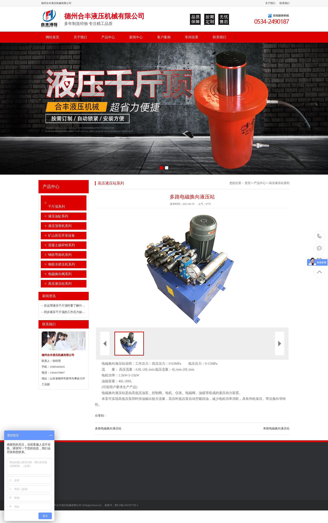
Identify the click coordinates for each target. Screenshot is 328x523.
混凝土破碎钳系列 (61, 245)
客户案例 (163, 37)
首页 (248, 183)
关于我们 (270, 3)
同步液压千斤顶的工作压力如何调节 (67, 312)
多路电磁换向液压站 (108, 428)
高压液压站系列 (60, 283)
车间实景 (191, 37)
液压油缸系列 (58, 216)
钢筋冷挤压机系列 (61, 264)
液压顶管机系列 (60, 226)
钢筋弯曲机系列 (60, 254)
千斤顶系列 (56, 206)
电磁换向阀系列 (60, 274)
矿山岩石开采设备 (61, 235)
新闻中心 (136, 37)
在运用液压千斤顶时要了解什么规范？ (69, 305)
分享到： (101, 415)
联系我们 (284, 3)
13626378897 (319, 236)
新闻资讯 (49, 296)
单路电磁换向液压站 (276, 428)
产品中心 (108, 37)
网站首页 (52, 37)
